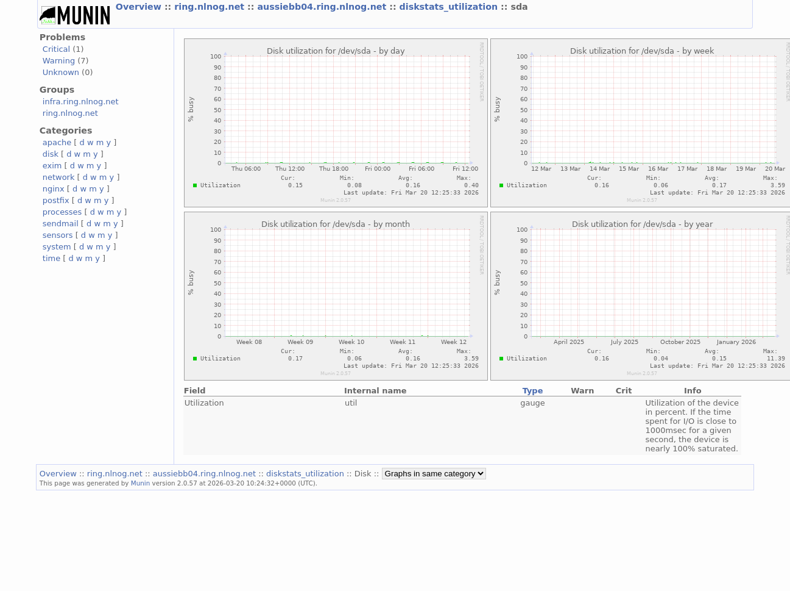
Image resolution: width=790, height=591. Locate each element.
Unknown (61, 72)
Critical (56, 49)
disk (50, 154)
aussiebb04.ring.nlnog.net (323, 7)
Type (533, 390)
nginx (54, 188)
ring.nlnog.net (210, 7)
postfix (56, 200)
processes (62, 212)
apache (57, 142)
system (57, 246)
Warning (59, 60)
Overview (140, 7)
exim (52, 165)
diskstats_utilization (450, 7)
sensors (58, 235)
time (51, 258)
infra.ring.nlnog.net (81, 101)
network (59, 177)
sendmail (61, 223)
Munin (140, 483)
